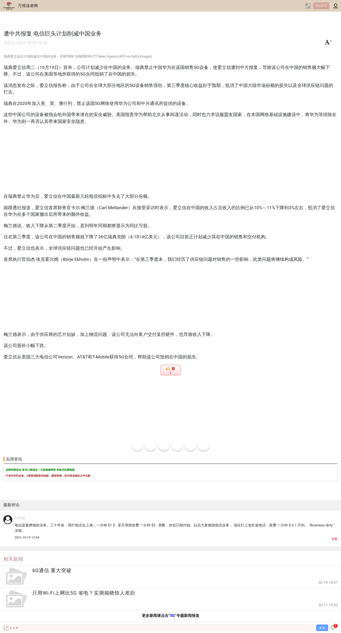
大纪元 (10, 43)
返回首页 (321, 5)
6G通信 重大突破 (52, 570)
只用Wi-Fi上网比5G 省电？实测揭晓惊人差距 (83, 593)
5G (172, 615)
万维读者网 (28, 5)
